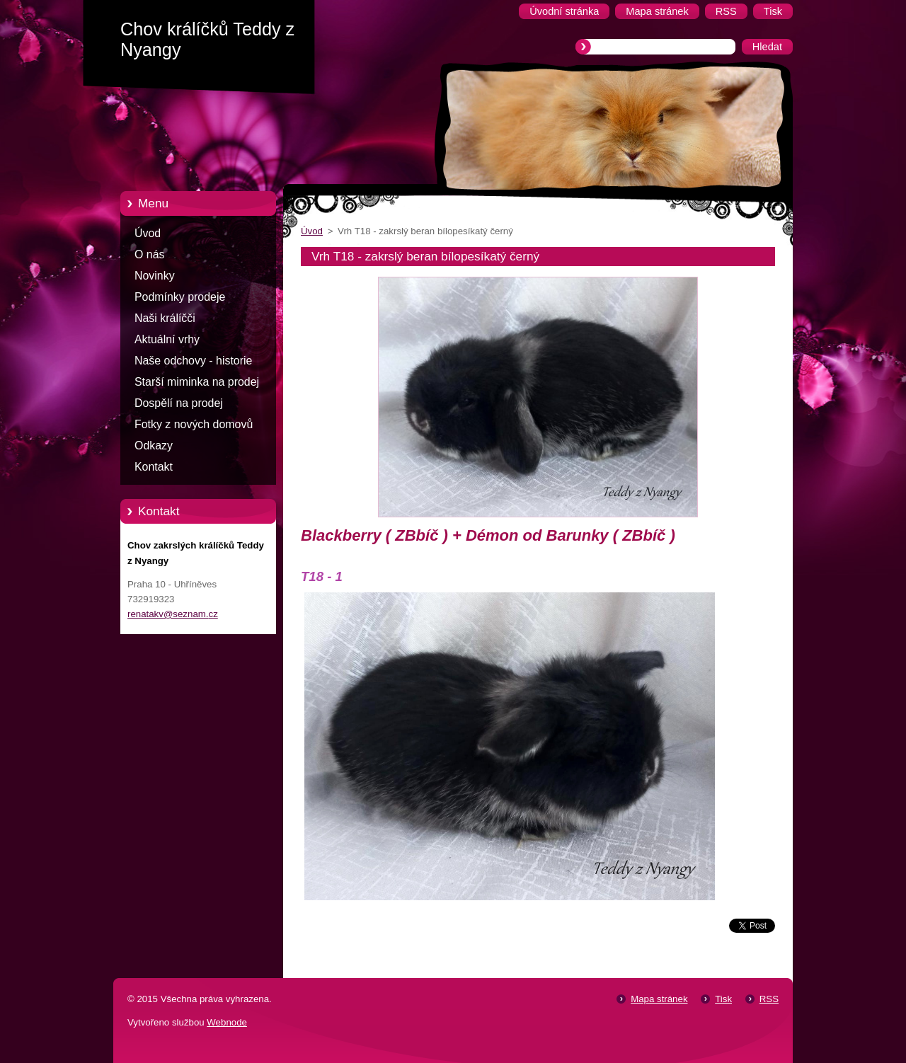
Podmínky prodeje (179, 297)
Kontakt (153, 467)
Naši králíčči (164, 318)
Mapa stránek (659, 999)
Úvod (147, 233)
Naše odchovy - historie (193, 361)
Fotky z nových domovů (193, 424)
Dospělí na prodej (178, 403)
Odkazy (153, 445)
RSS (769, 999)
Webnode (227, 1022)
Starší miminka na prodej (196, 382)
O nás (149, 254)
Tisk (723, 999)
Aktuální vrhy (167, 339)
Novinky (154, 276)
